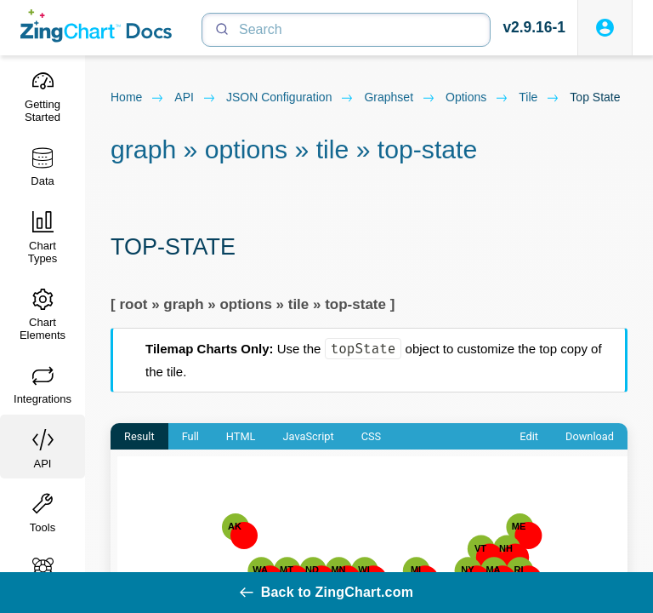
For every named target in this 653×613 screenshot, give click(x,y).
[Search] (346, 30)
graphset (399, 98)
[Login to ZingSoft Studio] (605, 27)
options (477, 98)
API (195, 98)
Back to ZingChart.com (326, 592)
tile (539, 98)
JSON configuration (290, 98)
